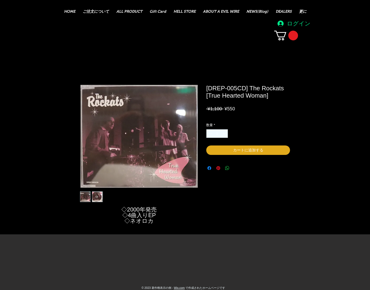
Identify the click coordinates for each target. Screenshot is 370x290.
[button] (286, 35)
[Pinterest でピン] (218, 168)
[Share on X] (236, 168)
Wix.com (179, 288)
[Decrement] (210, 133)
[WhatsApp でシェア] (227, 168)
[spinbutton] (217, 133)
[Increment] (224, 133)
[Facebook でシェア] (209, 168)
